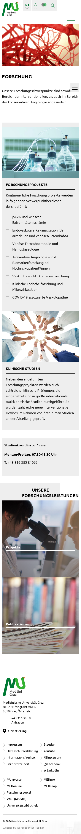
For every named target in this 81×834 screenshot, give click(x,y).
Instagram (52, 757)
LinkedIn (51, 770)
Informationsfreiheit (21, 757)
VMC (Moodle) (17, 799)
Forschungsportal (19, 792)
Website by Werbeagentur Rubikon (23, 827)
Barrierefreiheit (18, 764)
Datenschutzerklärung (22, 751)
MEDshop (50, 786)
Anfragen (17, 722)
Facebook (52, 764)
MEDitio (49, 779)
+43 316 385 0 (21, 718)
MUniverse (14, 779)
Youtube (49, 751)
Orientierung (17, 731)
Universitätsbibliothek (22, 805)
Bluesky (49, 744)
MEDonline (14, 786)
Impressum (14, 744)
